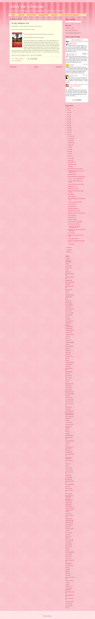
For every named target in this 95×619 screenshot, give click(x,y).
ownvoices (67, 477)
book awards (68, 304)
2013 (68, 127)
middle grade (68, 435)
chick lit (67, 323)
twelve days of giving (69, 577)
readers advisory (68, 508)
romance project (68, 528)
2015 (68, 123)
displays (67, 352)
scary (66, 530)
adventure (67, 265)
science (66, 534)
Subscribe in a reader (70, 28)
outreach (67, 475)
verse (66, 582)
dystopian (67, 354)
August (69, 145)
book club (67, 306)
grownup (67, 385)
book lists (67, 310)
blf (65, 298)
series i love (67, 546)
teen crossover (68, 565)
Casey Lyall (71, 76)
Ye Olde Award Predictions (73, 208)
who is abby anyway (69, 595)
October (70, 140)
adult (66, 263)
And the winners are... (72, 196)
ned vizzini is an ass (69, 460)
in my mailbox (18, 60)
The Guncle (71, 64)
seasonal (67, 542)
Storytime (54, 15)
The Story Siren (38, 26)
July (69, 147)
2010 (68, 134)
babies (66, 284)
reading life (67, 513)
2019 (68, 114)
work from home (68, 601)
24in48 (66, 258)
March (69, 155)
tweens (66, 575)
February (70, 158)
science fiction (68, 540)
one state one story (69, 471)
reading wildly (68, 520)
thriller (66, 571)
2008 (68, 249)
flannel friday (68, 371)
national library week (69, 454)
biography (67, 296)
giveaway (67, 379)
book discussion (68, 309)
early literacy (68, 356)
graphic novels (68, 383)
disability (67, 350)
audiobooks (67, 280)
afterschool (67, 267)
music (66, 444)
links (66, 420)
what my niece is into (69, 591)
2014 (68, 125)
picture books (68, 484)
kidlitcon (67, 409)
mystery (67, 450)
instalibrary (67, 407)
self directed (67, 544)
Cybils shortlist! (71, 244)
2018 (68, 116)
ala (65, 269)
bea (66, 292)
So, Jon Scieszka (71, 233)
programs (67, 502)
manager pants (68, 424)
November (70, 138)
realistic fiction (68, 522)
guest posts (67, 387)
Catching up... (71, 166)
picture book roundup (69, 481)
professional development (68, 499)
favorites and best (69, 368)
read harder (67, 504)
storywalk (67, 558)
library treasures (68, 416)
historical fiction (68, 393)
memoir (67, 433)
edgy (66, 360)
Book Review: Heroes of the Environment (76, 213)
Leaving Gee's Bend (28, 34)
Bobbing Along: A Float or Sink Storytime (76, 176)
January (70, 160)
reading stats (67, 518)
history (66, 395)
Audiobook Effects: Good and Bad (75, 221)
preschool (67, 493)
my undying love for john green (69, 447)
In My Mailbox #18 (72, 174)
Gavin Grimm (72, 88)
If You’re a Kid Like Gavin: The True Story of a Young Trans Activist (75, 86)
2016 (68, 121)
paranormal (67, 479)
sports (66, 550)
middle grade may (69, 437)
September (70, 142)
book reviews (68, 312)
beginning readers (69, 294)
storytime (67, 556)
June (69, 149)
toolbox (66, 573)
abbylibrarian (75, 30)
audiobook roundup (69, 277)
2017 (68, 119)
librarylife (67, 418)
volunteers (67, 586)
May (69, 151)
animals (67, 271)
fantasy (66, 366)
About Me (21, 15)
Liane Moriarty (72, 55)
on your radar (68, 469)
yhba (66, 607)
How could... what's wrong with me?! (75, 178)
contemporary (68, 334)
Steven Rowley (72, 65)
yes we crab (67, 605)
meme (66, 431)
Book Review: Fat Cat (72, 186)
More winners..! (71, 194)
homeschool (67, 397)
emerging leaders (68, 362)
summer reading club (69, 560)
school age (67, 532)
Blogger (50, 616)
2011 (68, 132)
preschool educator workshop (69, 496)
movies (66, 442)
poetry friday (68, 488)
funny (66, 373)
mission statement (69, 440)
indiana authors (68, 401)
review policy (68, 524)
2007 (68, 252)
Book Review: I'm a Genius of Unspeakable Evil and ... (74, 227)
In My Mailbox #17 (72, 204)
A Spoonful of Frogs (73, 75)
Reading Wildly (43, 15)
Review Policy (31, 15)
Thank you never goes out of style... (75, 202)
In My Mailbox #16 (72, 217)
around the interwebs (69, 273)
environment (68, 364)
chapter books (68, 321)
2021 (68, 110)
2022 (68, 108)
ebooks (66, 358)
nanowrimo (67, 452)
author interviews (68, 282)
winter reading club (69, 598)
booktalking (67, 314)
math (66, 429)
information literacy (69, 403)
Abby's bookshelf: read (77, 40)
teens (66, 567)
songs (66, 548)
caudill (66, 319)
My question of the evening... (74, 224)
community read (68, 330)
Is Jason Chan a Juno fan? (73, 238)
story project (67, 554)
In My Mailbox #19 (72, 162)
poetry (66, 486)
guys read (67, 389)
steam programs (68, 552)
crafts (66, 338)
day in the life (68, 346)
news (66, 465)
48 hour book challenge (68, 261)
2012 (68, 130)
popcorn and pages (69, 490)
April (69, 153)
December (70, 136)
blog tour (67, 300)
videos (66, 584)
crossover (67, 340)
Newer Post (13, 67)
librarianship (68, 411)
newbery (67, 463)
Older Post (59, 67)
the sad (66, 569)
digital (66, 348)
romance (67, 526)
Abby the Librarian (27, 6)
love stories (67, 422)
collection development (68, 325)
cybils (66, 344)
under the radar (68, 580)
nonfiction (67, 467)
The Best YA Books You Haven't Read (76, 184)
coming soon (68, 328)
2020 (68, 112)
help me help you (68, 391)
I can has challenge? (72, 215)
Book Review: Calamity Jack (74, 210)
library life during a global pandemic (69, 414)
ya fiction (67, 603)
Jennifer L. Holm (72, 44)
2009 (68, 247)
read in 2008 (67, 506)
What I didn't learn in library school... (75, 168)
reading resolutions (69, 515)
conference (67, 332)
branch (66, 316)
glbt (66, 381)
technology (67, 563)
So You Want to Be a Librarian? (69, 15)
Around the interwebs (72, 164)
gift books (67, 375)
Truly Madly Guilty (73, 54)
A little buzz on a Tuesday (73, 188)
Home (13, 15)
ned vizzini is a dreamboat (68, 458)
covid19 (67, 336)
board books (67, 302)
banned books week (69, 286)
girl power (67, 377)
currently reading (68, 342)
